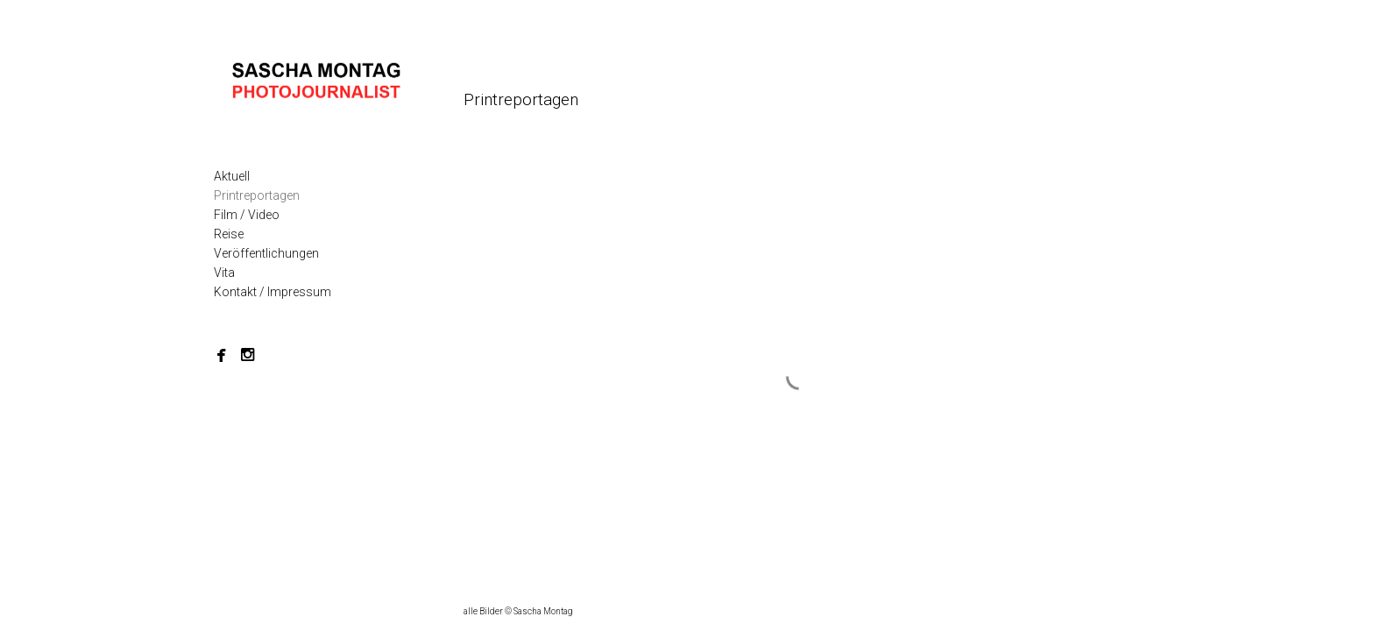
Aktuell (232, 176)
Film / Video (247, 215)
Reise (229, 234)
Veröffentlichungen (266, 253)
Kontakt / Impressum (272, 292)
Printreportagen (257, 195)
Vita (224, 273)
